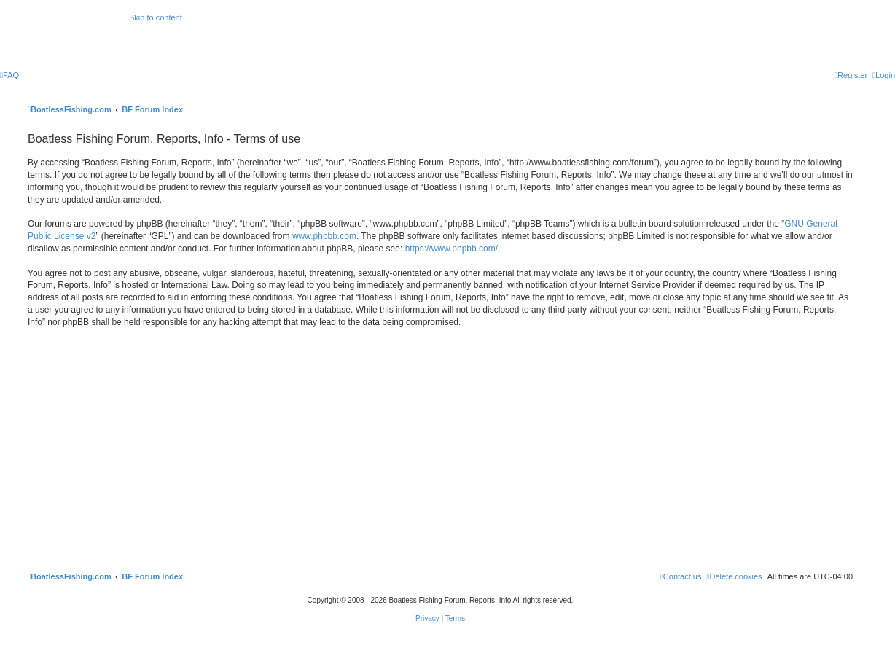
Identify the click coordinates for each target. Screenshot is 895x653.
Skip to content (155, 17)
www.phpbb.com (324, 236)
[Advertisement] (440, 447)
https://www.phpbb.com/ (451, 248)
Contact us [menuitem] (681, 576)
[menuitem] (9, 75)
